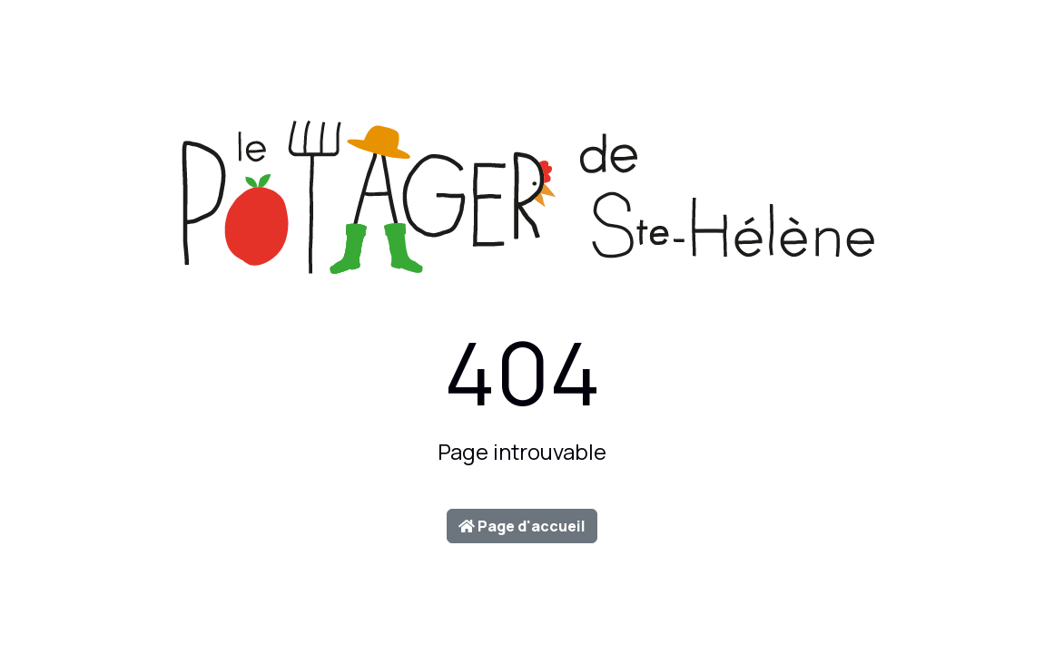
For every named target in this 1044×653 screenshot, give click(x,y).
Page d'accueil (522, 526)
